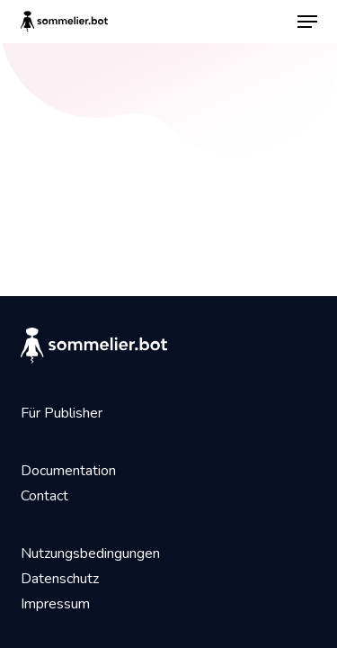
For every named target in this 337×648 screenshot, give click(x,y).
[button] (307, 22)
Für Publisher (61, 413)
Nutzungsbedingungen (90, 553)
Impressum (55, 604)
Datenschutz (60, 579)
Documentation (68, 471)
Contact (44, 496)
